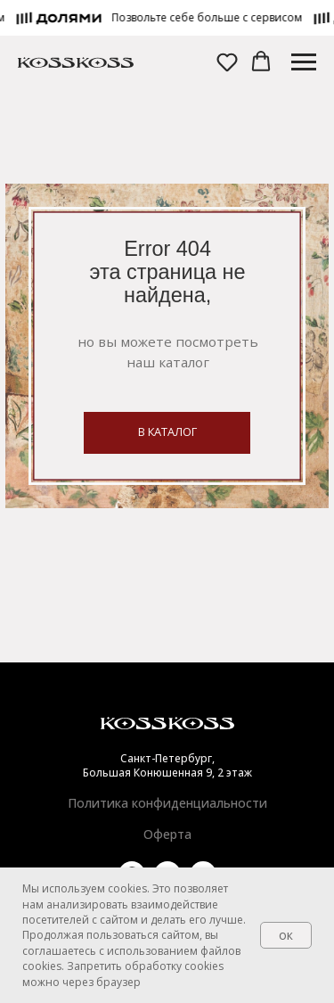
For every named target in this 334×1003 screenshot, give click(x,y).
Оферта (167, 834)
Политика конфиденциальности (167, 802)
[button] (212, 17)
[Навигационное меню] (303, 62)
